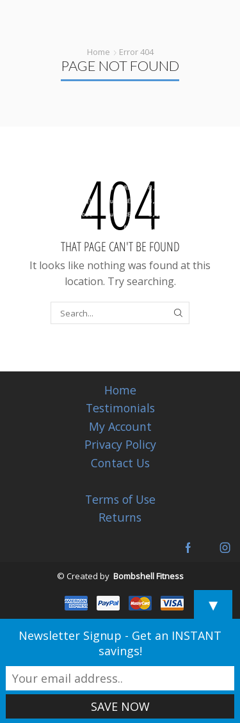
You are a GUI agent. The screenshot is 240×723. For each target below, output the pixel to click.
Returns (120, 517)
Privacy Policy (120, 444)
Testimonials (120, 408)
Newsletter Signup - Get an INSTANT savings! (120, 643)
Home (98, 52)
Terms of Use (120, 499)
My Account (120, 426)
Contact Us (120, 462)
